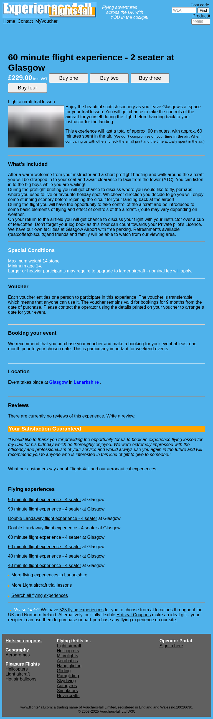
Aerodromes (18, 655)
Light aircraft (18, 674)
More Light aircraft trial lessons (41, 585)
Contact (25, 21)
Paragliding (68, 675)
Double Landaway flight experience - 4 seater (52, 518)
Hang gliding (69, 665)
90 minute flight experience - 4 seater (44, 499)
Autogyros (67, 685)
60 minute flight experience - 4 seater (44, 537)
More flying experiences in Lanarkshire (49, 575)
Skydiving (66, 680)
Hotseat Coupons (133, 614)
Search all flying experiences (39, 595)
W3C (132, 711)
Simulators (67, 690)
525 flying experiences (81, 609)
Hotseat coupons (24, 640)
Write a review (120, 416)
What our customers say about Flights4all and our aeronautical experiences (82, 469)
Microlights (67, 655)
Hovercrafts (68, 695)
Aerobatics (67, 660)
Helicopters (17, 669)
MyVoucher (47, 21)
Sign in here (171, 645)
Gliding (64, 670)
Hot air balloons (21, 679)
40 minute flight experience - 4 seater (44, 556)
